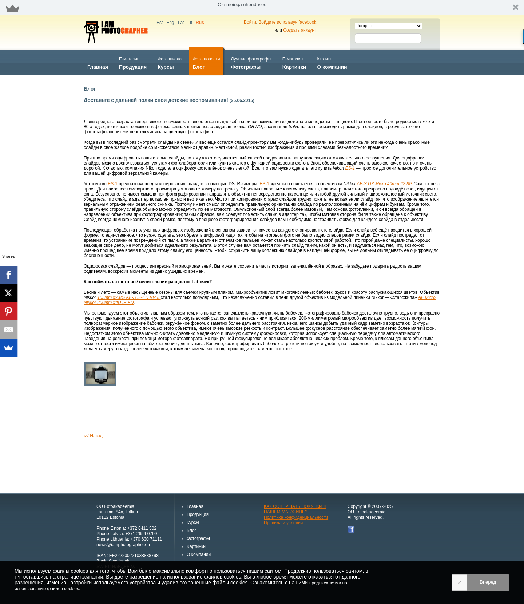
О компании (332, 62)
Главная (97, 62)
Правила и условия (283, 522)
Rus (200, 22)
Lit (189, 22)
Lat (181, 22)
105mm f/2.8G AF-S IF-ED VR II (128, 297)
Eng (170, 22)
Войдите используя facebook (287, 22)
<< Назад (93, 435)
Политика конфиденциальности (296, 517)
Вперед (488, 582)
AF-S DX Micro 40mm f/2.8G (384, 183)
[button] (262, 7)
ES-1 (350, 168)
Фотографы (251, 62)
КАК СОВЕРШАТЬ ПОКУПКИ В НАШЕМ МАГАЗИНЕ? (295, 509)
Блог (206, 62)
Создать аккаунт (299, 30)
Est (159, 22)
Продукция (133, 62)
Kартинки (294, 62)
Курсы (170, 62)
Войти (250, 22)
